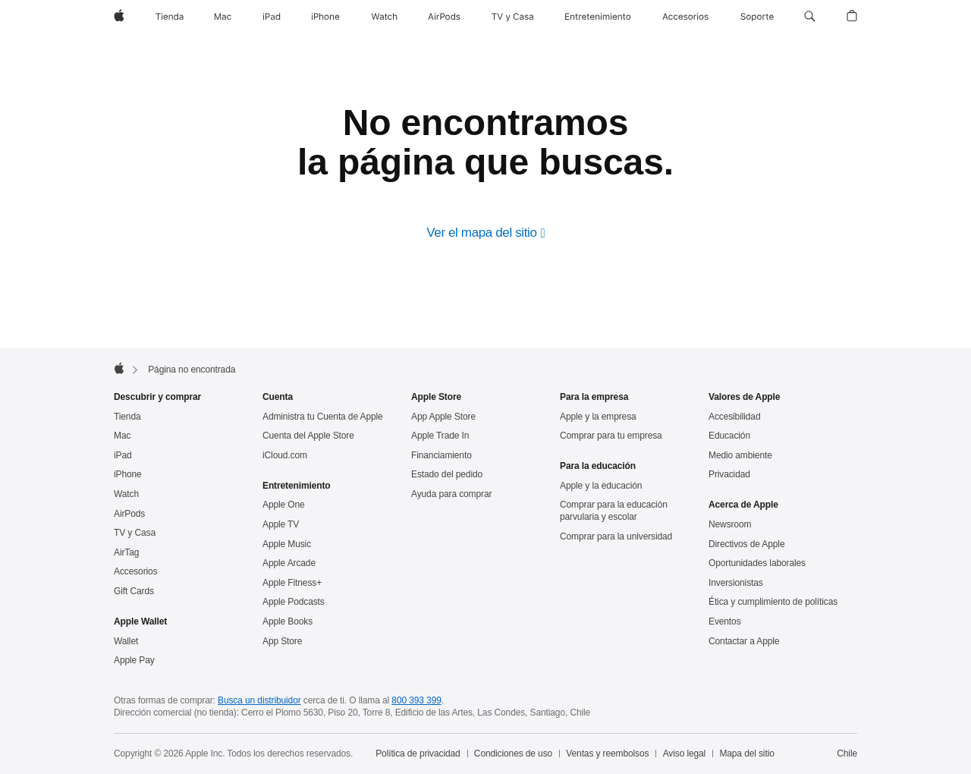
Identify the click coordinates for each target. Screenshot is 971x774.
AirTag (126, 552)
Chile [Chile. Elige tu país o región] (847, 753)
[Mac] (222, 16)
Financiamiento (441, 455)
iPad (123, 455)
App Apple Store (443, 416)
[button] (810, 16)
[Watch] (384, 16)
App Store (282, 641)
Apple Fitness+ (292, 582)
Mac (122, 435)
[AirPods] (444, 16)
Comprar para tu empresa (611, 435)
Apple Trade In (440, 435)
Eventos (725, 621)
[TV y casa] (512, 16)
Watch (126, 494)
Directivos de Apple (746, 544)
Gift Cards (134, 591)
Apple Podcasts (293, 601)
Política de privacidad (418, 753)
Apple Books (287, 621)
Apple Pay (134, 660)
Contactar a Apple (744, 641)
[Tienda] (169, 16)
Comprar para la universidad (616, 536)
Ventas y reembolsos (607, 753)
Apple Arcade (289, 563)
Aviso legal (684, 753)
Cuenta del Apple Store (308, 435)
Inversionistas (736, 582)
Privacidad (729, 474)
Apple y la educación (601, 485)
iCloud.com (284, 455)
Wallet (126, 641)
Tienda (127, 416)
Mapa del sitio (746, 753)
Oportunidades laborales (757, 563)
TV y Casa (135, 532)
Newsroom (730, 524)
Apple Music (286, 544)
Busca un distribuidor (259, 700)
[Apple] (119, 16)
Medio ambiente (740, 455)
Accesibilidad (734, 416)
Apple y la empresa (598, 416)
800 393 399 (416, 700)
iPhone (128, 474)
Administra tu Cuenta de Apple (322, 416)
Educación (729, 435)
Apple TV (280, 524)
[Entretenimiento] (597, 16)
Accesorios (136, 571)
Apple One (283, 504)
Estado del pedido (446, 474)
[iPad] (271, 16)
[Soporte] (757, 16)
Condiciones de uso (513, 753)
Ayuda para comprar (451, 494)
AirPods (129, 513)
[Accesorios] (685, 16)
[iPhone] (325, 16)
